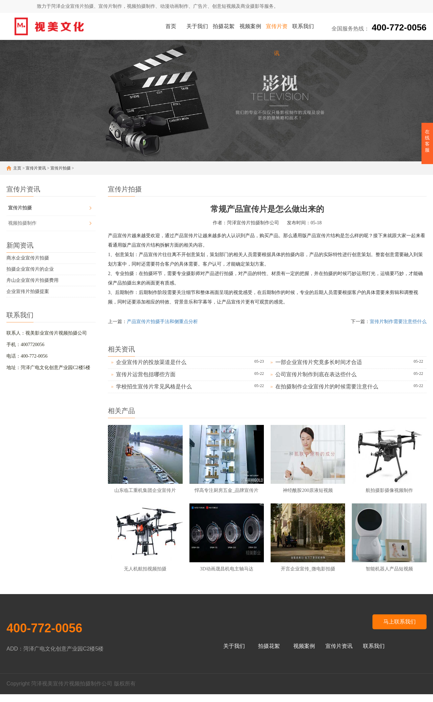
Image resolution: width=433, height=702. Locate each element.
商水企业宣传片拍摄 (27, 258)
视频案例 (250, 26)
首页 (170, 26)
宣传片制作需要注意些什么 (398, 321)
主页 (17, 168)
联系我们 (303, 26)
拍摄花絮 (223, 26)
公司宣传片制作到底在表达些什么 (316, 374)
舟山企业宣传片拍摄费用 (32, 280)
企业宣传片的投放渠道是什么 (151, 362)
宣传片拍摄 (60, 168)
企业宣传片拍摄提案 (27, 291)
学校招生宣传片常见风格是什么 (154, 386)
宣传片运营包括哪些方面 (146, 374)
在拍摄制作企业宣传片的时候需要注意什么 (326, 386)
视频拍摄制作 (22, 223)
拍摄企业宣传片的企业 (30, 269)
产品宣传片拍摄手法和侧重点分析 (162, 321)
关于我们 (197, 26)
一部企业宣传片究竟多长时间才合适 (318, 362)
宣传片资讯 (277, 31)
